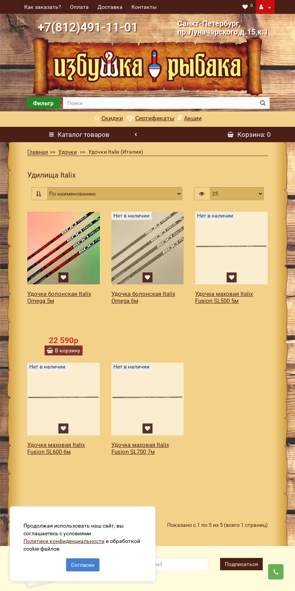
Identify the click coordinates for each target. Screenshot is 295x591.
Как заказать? (42, 7)
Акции (190, 118)
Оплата (79, 7)
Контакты (144, 7)
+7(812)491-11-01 (88, 27)
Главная (37, 152)
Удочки (67, 152)
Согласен (82, 563)
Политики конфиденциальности (65, 539)
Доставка (110, 7)
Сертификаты (150, 118)
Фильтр (43, 103)
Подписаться (241, 509)
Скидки (108, 118)
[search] (159, 103)
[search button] (263, 103)
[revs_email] (169, 508)
